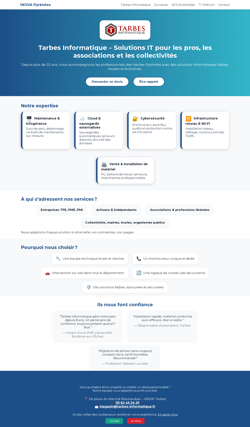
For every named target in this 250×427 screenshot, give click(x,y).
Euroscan (161, 5)
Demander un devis (107, 81)
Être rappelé (148, 81)
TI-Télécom (206, 5)
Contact (224, 5)
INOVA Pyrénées (35, 5)
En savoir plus (168, 414)
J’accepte (114, 421)
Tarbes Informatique (136, 5)
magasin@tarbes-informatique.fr (127, 406)
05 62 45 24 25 (127, 403)
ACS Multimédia (183, 5)
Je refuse (136, 421)
